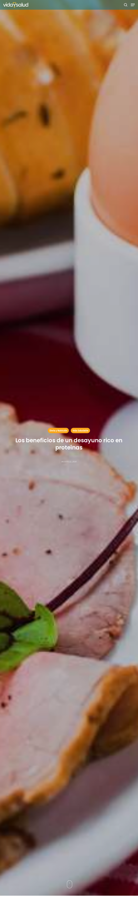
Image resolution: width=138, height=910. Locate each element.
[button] (133, 5)
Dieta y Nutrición (58, 430)
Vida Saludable (80, 430)
